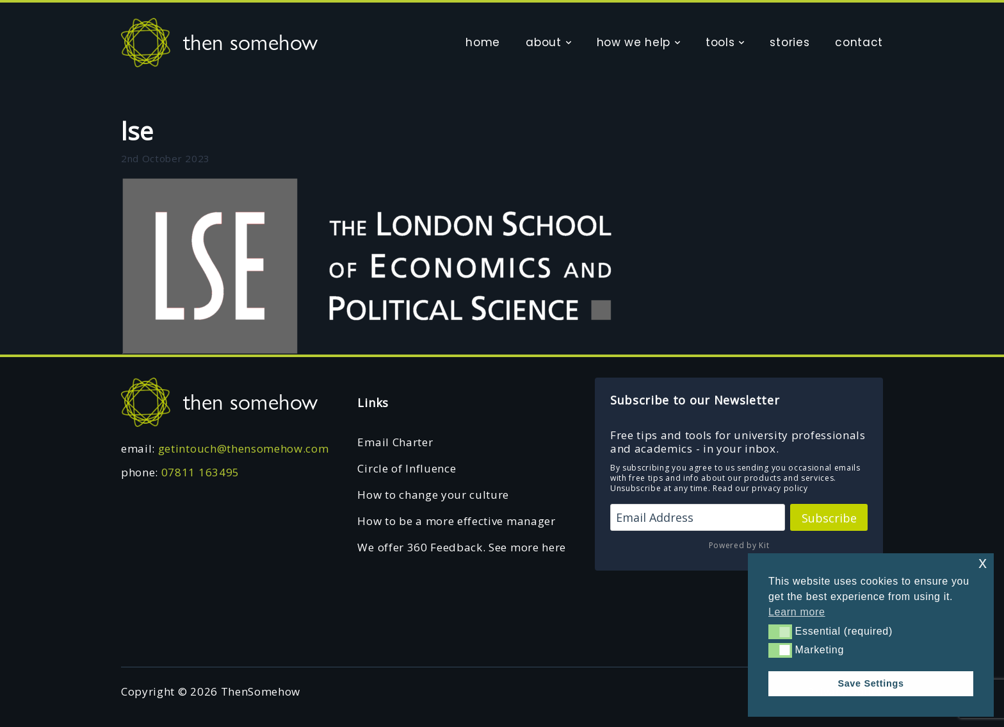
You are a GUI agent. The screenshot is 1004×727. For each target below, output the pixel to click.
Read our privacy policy (760, 488)
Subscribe (829, 518)
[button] (780, 631)
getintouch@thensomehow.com (243, 448)
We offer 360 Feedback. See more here (461, 547)
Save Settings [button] (870, 683)
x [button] (982, 562)
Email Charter (395, 442)
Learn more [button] (796, 611)
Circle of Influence (406, 468)
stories (789, 42)
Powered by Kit (739, 545)
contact (859, 42)
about (543, 42)
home (483, 42)
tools (720, 42)
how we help (633, 42)
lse (137, 130)
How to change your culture (433, 494)
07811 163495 (200, 472)
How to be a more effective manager (456, 521)
